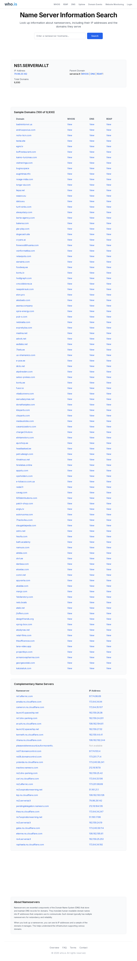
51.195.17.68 (95, 817)
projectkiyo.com (24, 651)
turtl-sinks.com (23, 206)
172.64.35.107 (96, 707)
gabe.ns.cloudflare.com (28, 828)
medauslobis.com (25, 421)
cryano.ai (21, 239)
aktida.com (21, 553)
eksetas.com (22, 569)
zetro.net (20, 531)
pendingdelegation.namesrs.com (32, 806)
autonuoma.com (24, 514)
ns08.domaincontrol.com (28, 756)
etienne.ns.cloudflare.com (29, 833)
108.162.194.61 (96, 723)
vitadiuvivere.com (25, 393)
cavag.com (21, 492)
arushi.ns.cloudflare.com (28, 723)
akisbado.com (23, 300)
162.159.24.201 (96, 718)
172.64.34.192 (96, 844)
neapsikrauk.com (25, 289)
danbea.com (22, 564)
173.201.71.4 (95, 756)
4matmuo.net (23, 459)
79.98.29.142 (95, 800)
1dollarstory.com (24, 597)
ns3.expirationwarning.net (29, 789)
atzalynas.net (23, 630)
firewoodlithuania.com (27, 245)
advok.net (21, 338)
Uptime (82, 4)
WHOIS (57, 4)
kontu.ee (20, 382)
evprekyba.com (24, 327)
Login (129, 4)
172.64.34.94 (95, 701)
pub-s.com (21, 316)
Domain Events (95, 4)
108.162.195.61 (96, 833)
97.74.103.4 (94, 751)
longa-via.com (23, 184)
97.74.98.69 (95, 696)
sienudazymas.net (25, 399)
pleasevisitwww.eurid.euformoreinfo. (34, 745)
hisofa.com (21, 536)
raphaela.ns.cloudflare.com (30, 844)
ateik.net (20, 608)
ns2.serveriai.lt (23, 800)
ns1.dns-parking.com (26, 718)
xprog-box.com (24, 624)
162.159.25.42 (96, 773)
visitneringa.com (24, 162)
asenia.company (24, 305)
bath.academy (23, 542)
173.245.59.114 (96, 828)
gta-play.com (22, 228)
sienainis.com (23, 261)
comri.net (21, 575)
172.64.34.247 (96, 811)
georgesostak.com (25, 662)
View (69, 124)
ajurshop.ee (22, 443)
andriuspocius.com (25, 130)
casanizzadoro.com (26, 426)
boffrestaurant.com (26, 151)
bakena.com (22, 223)
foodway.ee (22, 267)
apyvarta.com (23, 580)
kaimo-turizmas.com (26, 157)
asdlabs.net (22, 344)
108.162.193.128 (96, 795)
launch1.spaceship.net (27, 712)
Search (94, 36)
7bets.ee (20, 349)
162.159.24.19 (95, 822)
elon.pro (20, 294)
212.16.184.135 (96, 806)
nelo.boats (21, 602)
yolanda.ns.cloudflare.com (29, 762)
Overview (54, 947)
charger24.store (24, 432)
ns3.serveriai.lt (23, 822)
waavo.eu (21, 195)
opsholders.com (24, 476)
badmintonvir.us (24, 124)
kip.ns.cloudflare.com (27, 795)
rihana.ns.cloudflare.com (28, 740)
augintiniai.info (23, 173)
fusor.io (20, 388)
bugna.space (22, 168)
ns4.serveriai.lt (23, 839)
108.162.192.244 (97, 740)
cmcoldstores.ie (24, 283)
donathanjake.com (25, 404)
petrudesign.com (24, 454)
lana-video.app (23, 646)
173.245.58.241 (96, 762)
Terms (73, 947)
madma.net (21, 333)
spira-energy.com (25, 311)
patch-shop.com (24, 503)
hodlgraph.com (24, 278)
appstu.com (22, 470)
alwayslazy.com (24, 212)
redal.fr (20, 487)
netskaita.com (23, 322)
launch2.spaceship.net (27, 729)
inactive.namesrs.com (27, 767)
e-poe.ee (20, 360)
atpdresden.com (24, 371)
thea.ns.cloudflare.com (27, 811)
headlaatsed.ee (23, 448)
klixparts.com (23, 410)
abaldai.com (22, 586)
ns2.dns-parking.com (26, 773)
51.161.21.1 (94, 789)
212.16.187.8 (95, 767)
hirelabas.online (24, 465)
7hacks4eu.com (24, 520)
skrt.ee (19, 558)
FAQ (64, 947)
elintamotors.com (25, 437)
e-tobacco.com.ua (25, 481)
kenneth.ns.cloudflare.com (29, 734)
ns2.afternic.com (24, 784)
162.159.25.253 (96, 839)
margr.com (21, 591)
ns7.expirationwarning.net (29, 817)
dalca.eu (20, 201)
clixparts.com (23, 415)
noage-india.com (24, 179)
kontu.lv (20, 272)
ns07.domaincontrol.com (28, 751)
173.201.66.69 (96, 784)
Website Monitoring (114, 4)
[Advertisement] (68, 50)
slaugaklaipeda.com (26, 525)
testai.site (20, 141)
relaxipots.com (23, 256)
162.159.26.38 (95, 712)
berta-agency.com (25, 217)
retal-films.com (23, 635)
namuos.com (22, 547)
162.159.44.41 (96, 734)
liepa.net (20, 190)
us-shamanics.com (25, 355)
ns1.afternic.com (24, 696)
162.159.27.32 (95, 729)
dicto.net (20, 366)
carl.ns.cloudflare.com (27, 778)
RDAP (65, 4)
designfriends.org (25, 619)
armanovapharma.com (27, 657)
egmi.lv (19, 146)
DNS (73, 4)
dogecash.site (23, 234)
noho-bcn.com (23, 135)
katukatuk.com (23, 668)
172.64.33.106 (96, 778)
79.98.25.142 (20, 74)
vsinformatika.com (25, 250)
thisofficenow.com (25, 641)
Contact (83, 947)
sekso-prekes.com (25, 377)
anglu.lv (20, 509)
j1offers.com (22, 613)
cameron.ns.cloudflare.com (30, 707)
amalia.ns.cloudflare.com (28, 701)
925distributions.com (26, 498)
